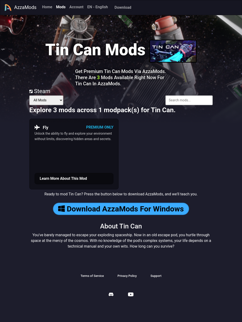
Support (156, 276)
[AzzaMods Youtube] (131, 295)
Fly (41, 127)
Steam (39, 91)
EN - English (97, 7)
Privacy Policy (127, 276)
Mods (60, 7)
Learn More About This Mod (63, 178)
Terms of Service (92, 276)
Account (76, 7)
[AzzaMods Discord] (111, 295)
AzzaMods (20, 7)
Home (47, 7)
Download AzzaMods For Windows (121, 208)
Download (123, 7)
